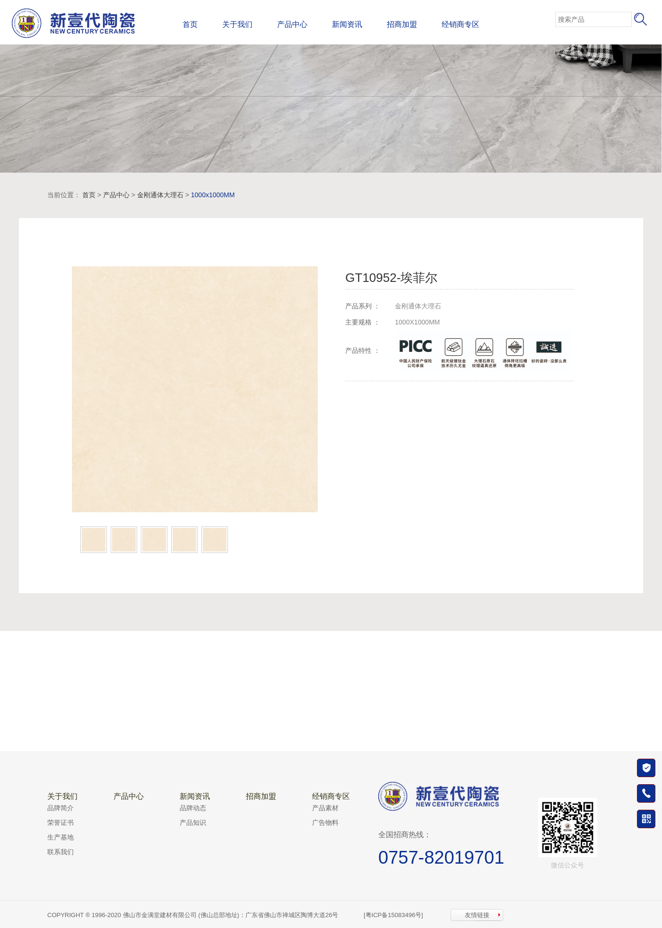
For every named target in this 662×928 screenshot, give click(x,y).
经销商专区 (460, 24)
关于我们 (237, 24)
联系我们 (60, 852)
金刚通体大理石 (160, 195)
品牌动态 (193, 808)
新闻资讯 (347, 24)
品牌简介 (60, 808)
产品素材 (325, 808)
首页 (190, 24)
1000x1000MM (213, 195)
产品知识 (193, 822)
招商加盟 (402, 24)
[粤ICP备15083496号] (393, 915)
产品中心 (292, 24)
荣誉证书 (60, 822)
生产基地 (60, 837)
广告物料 (325, 822)
